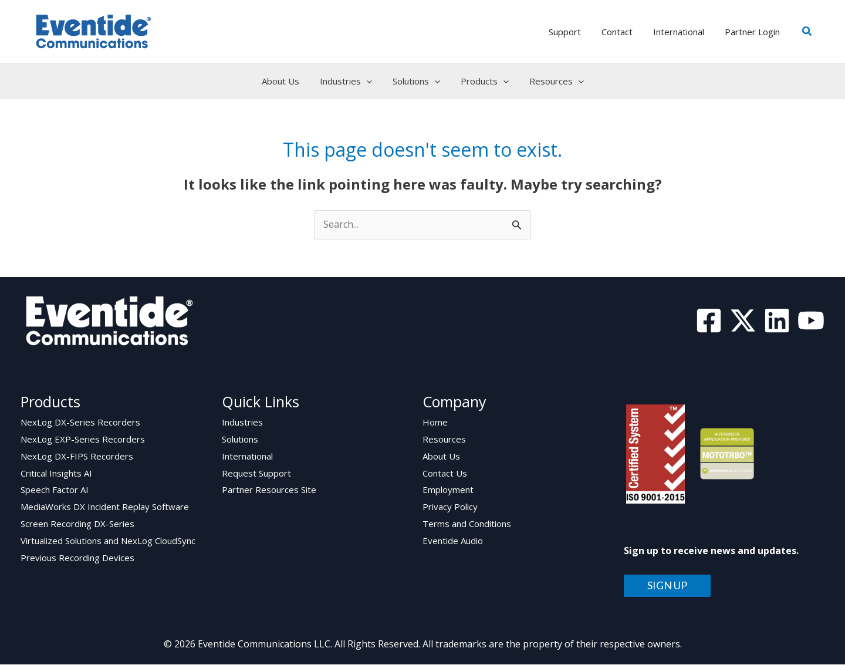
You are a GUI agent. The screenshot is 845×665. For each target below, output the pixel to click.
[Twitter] (742, 320)
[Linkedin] (776, 320)
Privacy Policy (450, 508)
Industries (242, 422)
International (247, 457)
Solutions (240, 439)
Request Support (256, 474)
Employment (448, 491)
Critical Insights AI (56, 474)
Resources (444, 439)
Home (435, 422)
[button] (807, 31)
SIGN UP (667, 586)
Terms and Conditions (466, 525)
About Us (441, 457)
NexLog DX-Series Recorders (80, 422)
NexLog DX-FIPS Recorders (77, 457)
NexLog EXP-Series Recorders (83, 439)
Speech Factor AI (55, 491)
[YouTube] (810, 320)
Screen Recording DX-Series (77, 525)
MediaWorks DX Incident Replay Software (105, 508)
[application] (369, 81)
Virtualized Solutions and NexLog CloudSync (108, 542)
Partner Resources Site (269, 491)
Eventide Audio (452, 542)
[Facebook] (708, 320)
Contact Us (444, 474)
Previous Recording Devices (77, 559)
